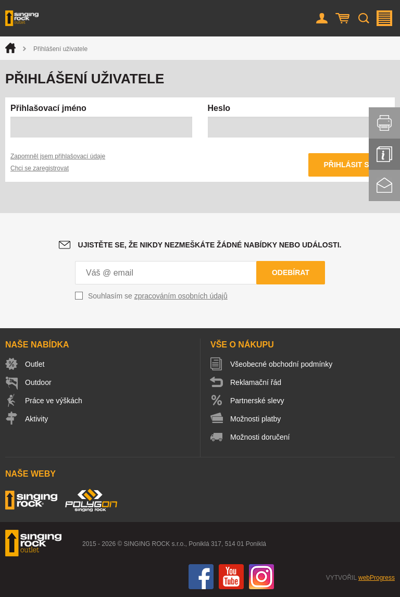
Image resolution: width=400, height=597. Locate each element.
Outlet (34, 364)
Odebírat (290, 272)
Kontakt (384, 185)
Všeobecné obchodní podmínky (281, 364)
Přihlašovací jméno (48, 108)
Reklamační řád (255, 382)
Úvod (10, 48)
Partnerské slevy (257, 400)
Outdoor (38, 382)
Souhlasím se (158, 296)
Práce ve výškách (53, 400)
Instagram (261, 576)
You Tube (231, 576)
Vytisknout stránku (384, 123)
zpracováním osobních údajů (181, 296)
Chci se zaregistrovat (39, 168)
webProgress (376, 577)
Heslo (219, 108)
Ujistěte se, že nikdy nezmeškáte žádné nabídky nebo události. (210, 245)
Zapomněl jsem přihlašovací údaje (57, 156)
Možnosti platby (255, 419)
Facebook (201, 576)
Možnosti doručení (260, 437)
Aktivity (36, 419)
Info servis (384, 154)
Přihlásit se (349, 164)
